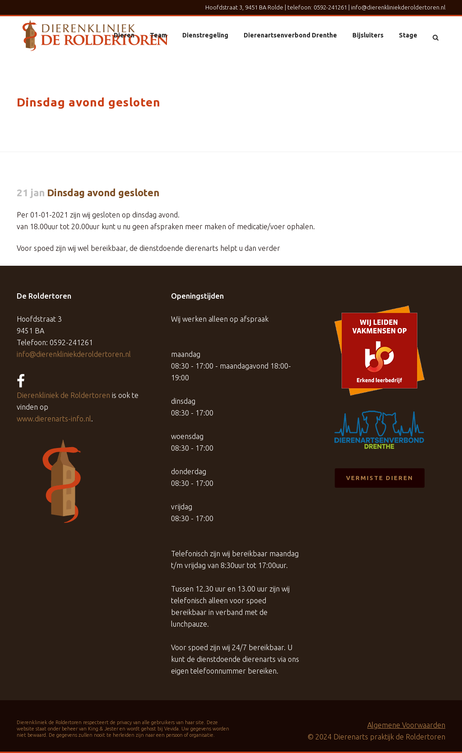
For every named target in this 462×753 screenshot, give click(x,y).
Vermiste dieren (379, 478)
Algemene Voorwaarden (406, 725)
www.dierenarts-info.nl (54, 419)
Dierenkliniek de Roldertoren (63, 395)
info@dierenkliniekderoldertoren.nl (398, 7)
